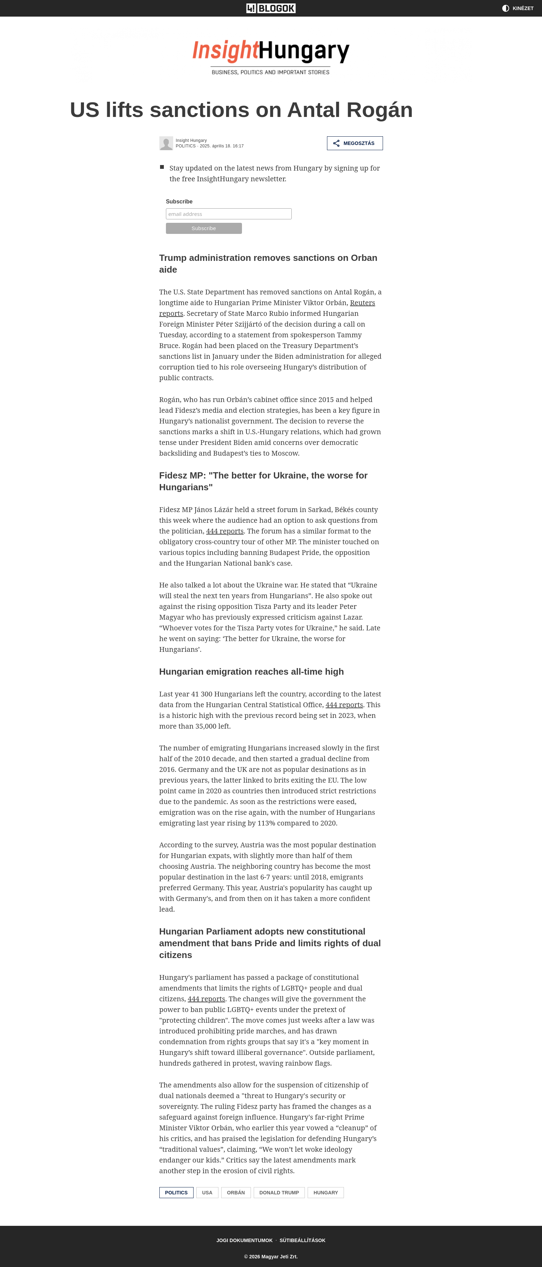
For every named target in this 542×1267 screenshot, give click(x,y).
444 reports (225, 531)
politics (186, 146)
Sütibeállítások (303, 1240)
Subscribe (179, 201)
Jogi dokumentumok (244, 1240)
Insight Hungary (191, 140)
